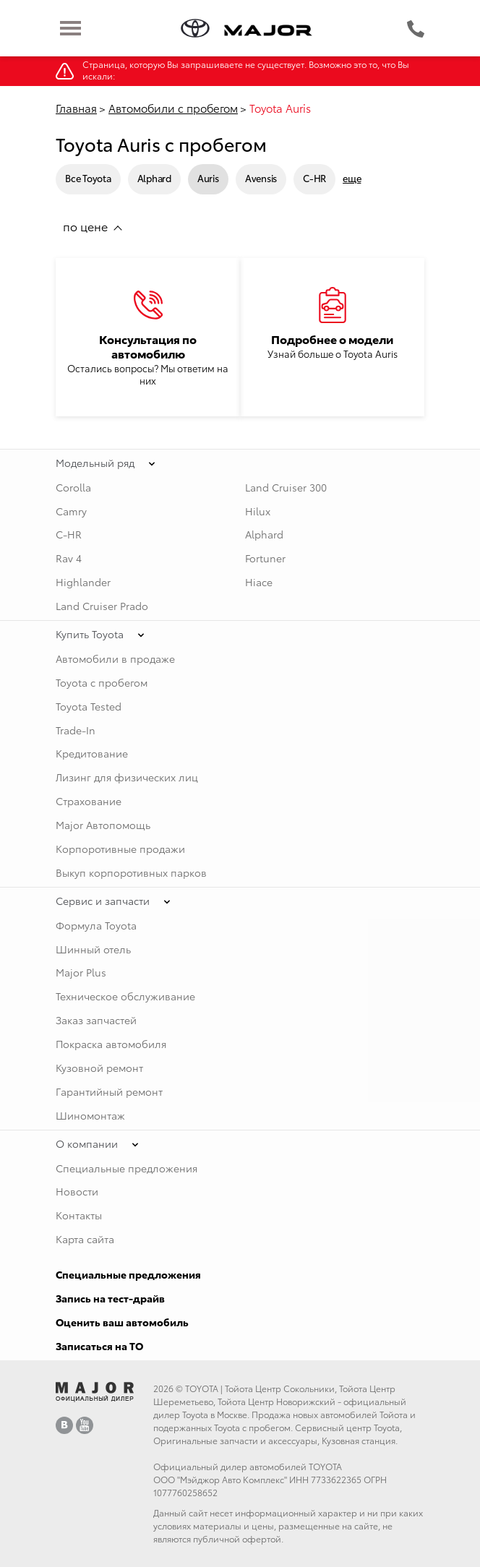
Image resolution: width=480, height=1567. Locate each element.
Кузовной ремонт (99, 1067)
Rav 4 (69, 558)
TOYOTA (201, 1388)
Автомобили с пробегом (173, 108)
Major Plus (81, 972)
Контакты (79, 1215)
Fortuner (265, 558)
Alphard (154, 177)
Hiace (259, 582)
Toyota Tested (88, 706)
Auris (208, 177)
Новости (77, 1191)
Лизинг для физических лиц (127, 777)
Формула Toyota (96, 925)
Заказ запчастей (96, 1020)
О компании (87, 1143)
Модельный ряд (95, 462)
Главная (76, 108)
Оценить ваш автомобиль (122, 1322)
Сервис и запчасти (103, 900)
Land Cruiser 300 (286, 487)
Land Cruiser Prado (102, 605)
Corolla (73, 487)
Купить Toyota (90, 634)
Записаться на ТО (99, 1346)
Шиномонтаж (90, 1115)
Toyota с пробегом (101, 682)
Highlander (83, 582)
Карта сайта (85, 1239)
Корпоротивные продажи (120, 848)
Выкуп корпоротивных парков (131, 872)
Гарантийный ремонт (109, 1091)
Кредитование (92, 753)
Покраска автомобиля (111, 1043)
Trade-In (75, 730)
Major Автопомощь (103, 824)
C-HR (314, 177)
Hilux (257, 511)
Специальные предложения (126, 1168)
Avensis (261, 177)
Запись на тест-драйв (110, 1298)
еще (352, 178)
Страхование (88, 801)
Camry (71, 511)
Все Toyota (88, 177)
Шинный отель (93, 949)
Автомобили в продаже (115, 658)
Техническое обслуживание (125, 996)
